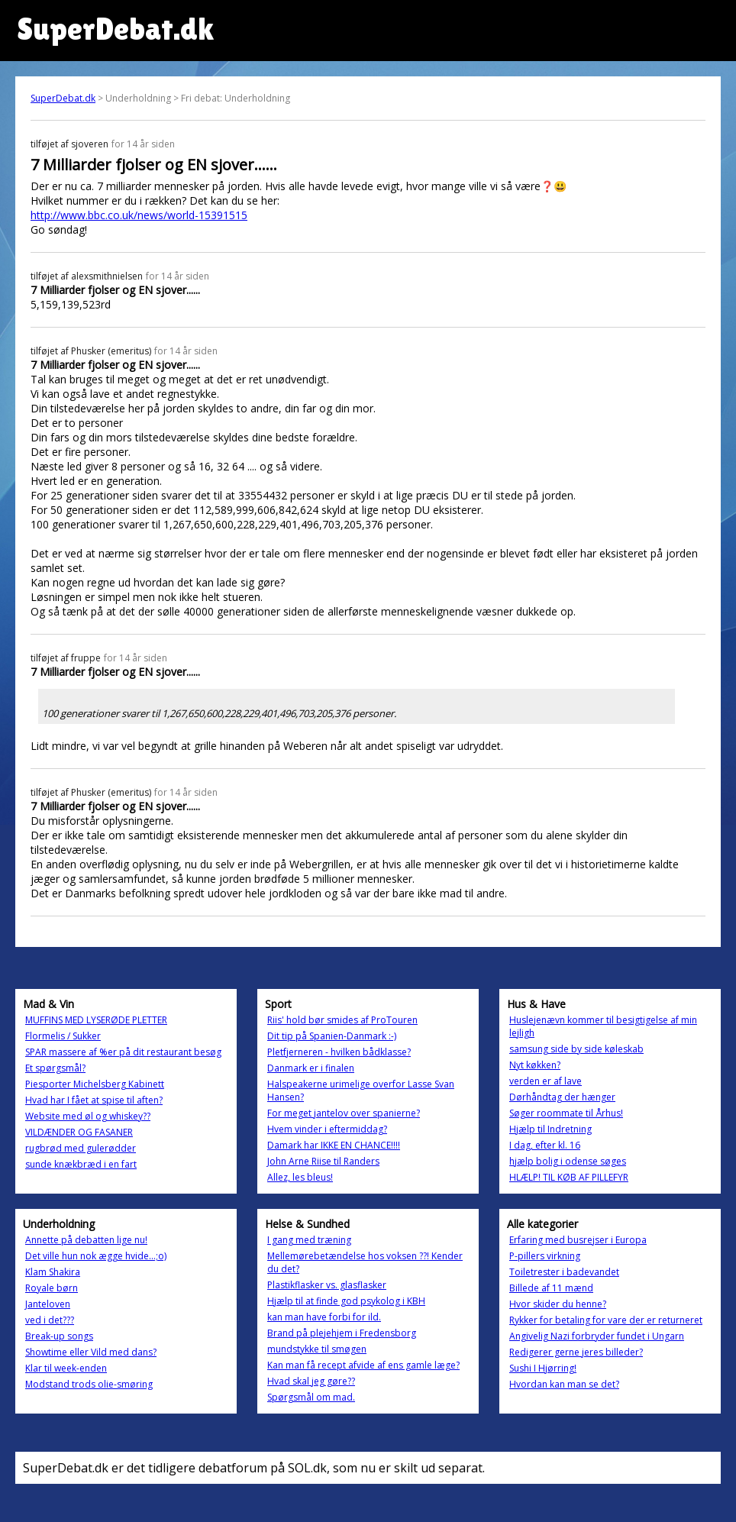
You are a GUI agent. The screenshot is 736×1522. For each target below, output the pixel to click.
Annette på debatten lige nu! (86, 1239)
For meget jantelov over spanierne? (343, 1113)
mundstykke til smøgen (316, 1349)
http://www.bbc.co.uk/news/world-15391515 (139, 215)
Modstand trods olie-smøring (89, 1384)
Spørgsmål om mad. (311, 1397)
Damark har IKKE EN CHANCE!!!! (333, 1145)
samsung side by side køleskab (576, 1048)
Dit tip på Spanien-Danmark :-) (331, 1035)
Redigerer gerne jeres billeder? (576, 1352)
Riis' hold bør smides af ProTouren (342, 1019)
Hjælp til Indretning (550, 1129)
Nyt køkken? (534, 1064)
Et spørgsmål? (55, 1068)
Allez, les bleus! (300, 1177)
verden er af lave (545, 1080)
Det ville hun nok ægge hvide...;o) (95, 1255)
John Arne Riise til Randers (323, 1161)
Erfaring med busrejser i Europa (578, 1239)
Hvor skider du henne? (557, 1303)
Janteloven (47, 1303)
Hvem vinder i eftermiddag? (327, 1129)
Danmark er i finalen (310, 1068)
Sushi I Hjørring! (542, 1368)
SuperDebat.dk (63, 98)
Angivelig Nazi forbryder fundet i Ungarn (596, 1336)
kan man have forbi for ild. (324, 1316)
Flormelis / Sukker (63, 1035)
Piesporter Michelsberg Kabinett (94, 1084)
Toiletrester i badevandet (564, 1271)
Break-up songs (59, 1336)
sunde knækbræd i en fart (81, 1164)
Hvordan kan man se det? (564, 1384)
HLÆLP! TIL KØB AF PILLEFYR (568, 1177)
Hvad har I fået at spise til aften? (94, 1100)
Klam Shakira (52, 1271)
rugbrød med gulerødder (80, 1148)
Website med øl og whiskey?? (87, 1116)
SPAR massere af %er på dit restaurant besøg (123, 1051)
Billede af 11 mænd (551, 1287)
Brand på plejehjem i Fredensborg (341, 1332)
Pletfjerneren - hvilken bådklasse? (339, 1051)
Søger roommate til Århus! (566, 1113)
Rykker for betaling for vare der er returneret (605, 1320)
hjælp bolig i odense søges (567, 1161)
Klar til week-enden (66, 1368)
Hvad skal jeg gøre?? (311, 1381)
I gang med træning (309, 1239)
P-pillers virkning (544, 1255)
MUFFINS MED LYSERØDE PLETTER (96, 1019)
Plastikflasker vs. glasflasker (326, 1284)
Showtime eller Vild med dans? (91, 1352)
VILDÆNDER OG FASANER (79, 1132)
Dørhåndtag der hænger (562, 1097)
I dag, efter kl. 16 (544, 1145)
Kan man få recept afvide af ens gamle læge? (363, 1365)
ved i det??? (49, 1320)
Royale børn (51, 1287)
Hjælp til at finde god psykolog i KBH (346, 1300)
